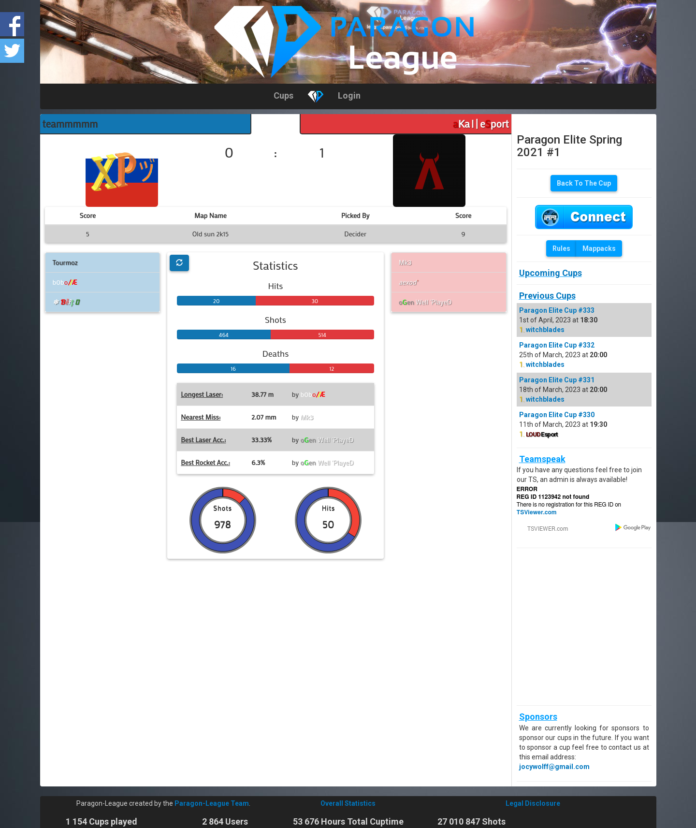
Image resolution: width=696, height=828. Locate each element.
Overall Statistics (348, 803)
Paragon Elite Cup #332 (556, 345)
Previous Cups (547, 296)
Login (349, 95)
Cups (283, 95)
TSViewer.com (537, 512)
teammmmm (70, 124)
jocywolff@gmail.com (554, 766)
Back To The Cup (584, 183)
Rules (561, 248)
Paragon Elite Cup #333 (556, 310)
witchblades (545, 330)
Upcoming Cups (550, 273)
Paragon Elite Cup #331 (556, 380)
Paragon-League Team (211, 803)
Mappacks (599, 248)
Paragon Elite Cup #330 (556, 415)
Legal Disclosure (533, 803)
